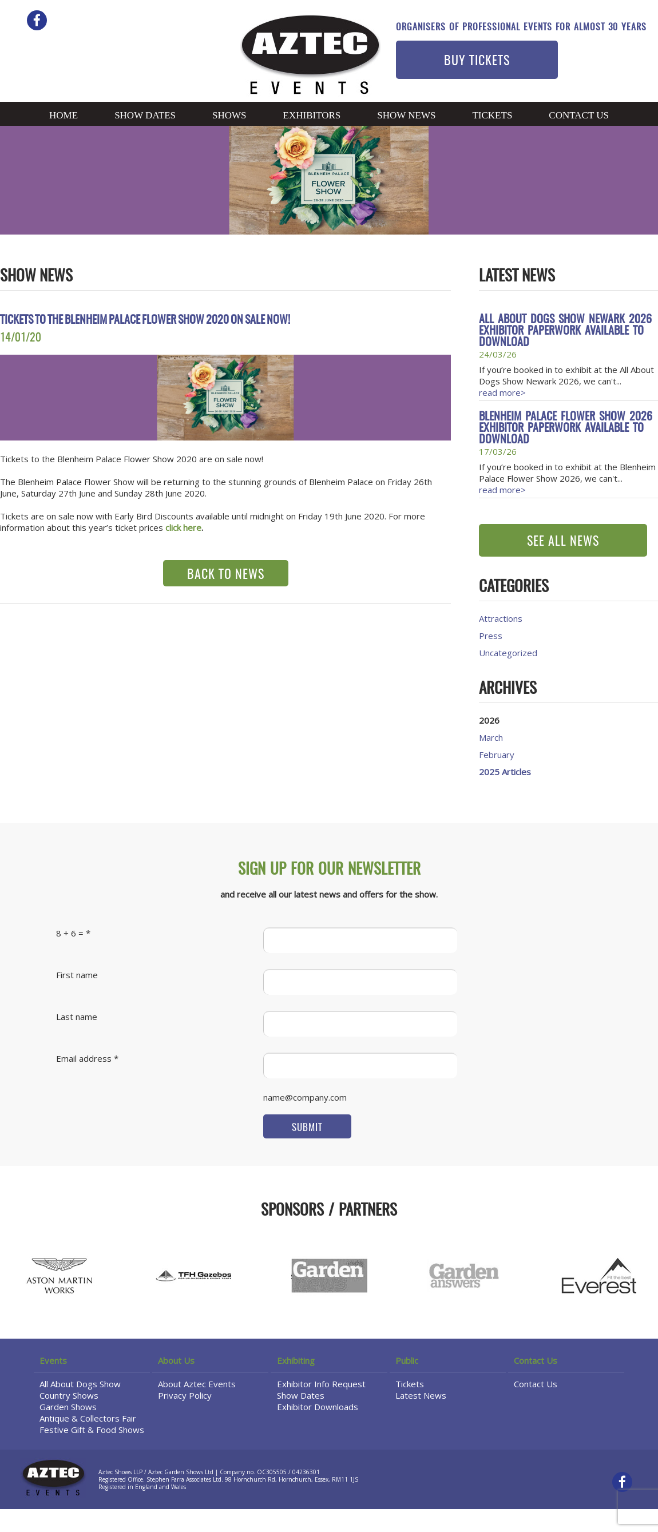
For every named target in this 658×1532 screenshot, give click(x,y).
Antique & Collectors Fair (87, 1418)
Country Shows (68, 1395)
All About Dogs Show (80, 1384)
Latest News (420, 1395)
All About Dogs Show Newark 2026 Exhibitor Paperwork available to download (565, 331)
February (496, 754)
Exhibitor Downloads (317, 1406)
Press (490, 635)
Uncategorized (508, 652)
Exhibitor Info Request (321, 1384)
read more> (502, 392)
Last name (76, 1016)
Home (63, 115)
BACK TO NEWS (225, 575)
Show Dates (145, 115)
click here (183, 527)
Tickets (492, 115)
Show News (406, 115)
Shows (229, 115)
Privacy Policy (185, 1395)
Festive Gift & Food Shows (91, 1429)
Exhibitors (312, 115)
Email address (84, 1058)
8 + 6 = (70, 933)
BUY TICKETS (477, 61)
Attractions (500, 618)
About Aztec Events (197, 1384)
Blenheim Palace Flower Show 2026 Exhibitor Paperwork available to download (565, 428)
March (491, 737)
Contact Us (579, 115)
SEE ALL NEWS (563, 541)
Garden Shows (68, 1406)
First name (77, 975)
